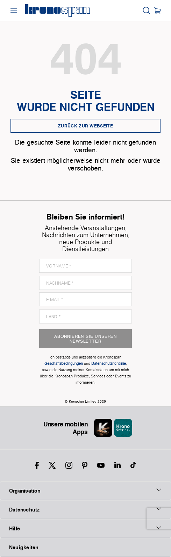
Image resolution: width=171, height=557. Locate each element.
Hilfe (85, 528)
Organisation (85, 490)
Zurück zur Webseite (85, 126)
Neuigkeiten (23, 547)
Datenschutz (85, 509)
